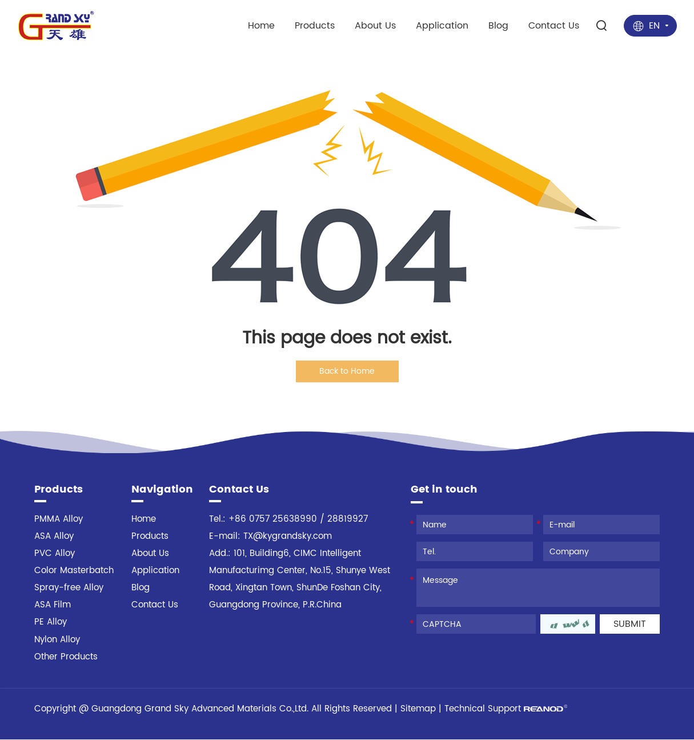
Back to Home (347, 371)
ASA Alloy (54, 537)
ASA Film (52, 606)
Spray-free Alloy (68, 589)
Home (261, 24)
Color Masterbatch (74, 572)
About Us (375, 24)
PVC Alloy (54, 554)
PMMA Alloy (58, 520)
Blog (498, 24)
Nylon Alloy (57, 640)
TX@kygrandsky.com (287, 537)
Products (315, 24)
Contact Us (553, 24)
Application (442, 24)
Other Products (66, 657)
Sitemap (418, 709)
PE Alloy (50, 623)
